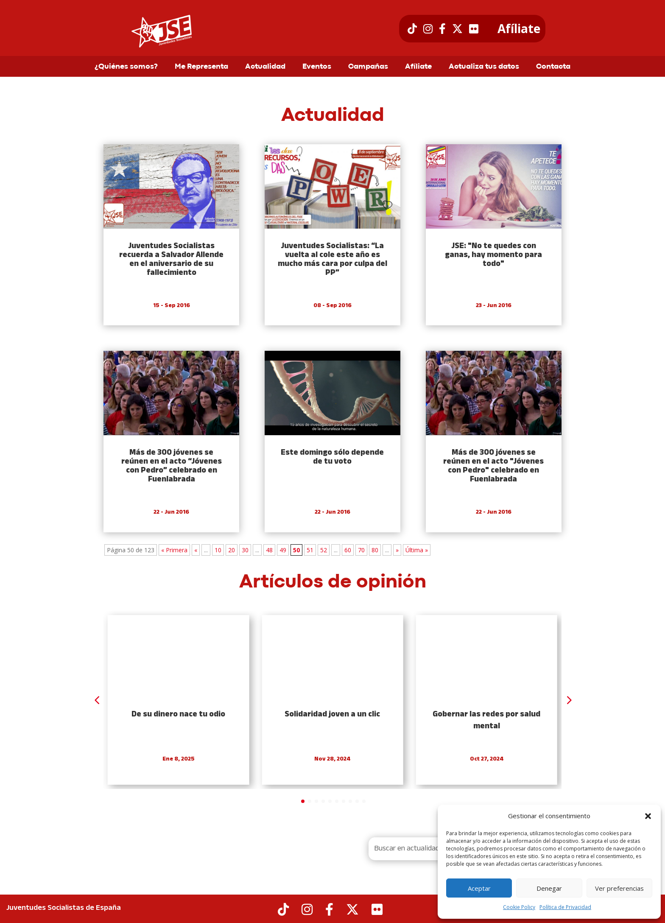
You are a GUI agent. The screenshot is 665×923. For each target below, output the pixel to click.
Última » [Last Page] (416, 550)
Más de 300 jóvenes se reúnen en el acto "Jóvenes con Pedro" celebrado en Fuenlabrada (493, 466)
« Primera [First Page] (174, 550)
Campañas (368, 67)
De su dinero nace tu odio (178, 714)
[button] (648, 816)
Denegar (549, 888)
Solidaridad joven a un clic (332, 714)
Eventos (316, 67)
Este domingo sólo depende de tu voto (332, 457)
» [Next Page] (397, 550)
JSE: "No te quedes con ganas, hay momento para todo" (493, 255)
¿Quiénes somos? (126, 67)
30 (245, 550)
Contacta (553, 67)
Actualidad (265, 67)
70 (361, 550)
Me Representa (201, 67)
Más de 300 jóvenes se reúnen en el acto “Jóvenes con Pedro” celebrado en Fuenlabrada (171, 466)
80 (375, 550)
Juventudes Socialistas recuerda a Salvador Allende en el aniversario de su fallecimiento (171, 259)
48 (269, 550)
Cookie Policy (519, 907)
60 (347, 550)
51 (310, 550)
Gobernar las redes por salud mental (486, 720)
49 (282, 550)
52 (323, 550)
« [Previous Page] (195, 550)
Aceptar (479, 888)
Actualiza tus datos (484, 67)
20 (231, 550)
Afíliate (518, 29)
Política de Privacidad (565, 907)
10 (218, 550)
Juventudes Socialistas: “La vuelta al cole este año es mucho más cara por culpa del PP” (332, 259)
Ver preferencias (619, 888)
